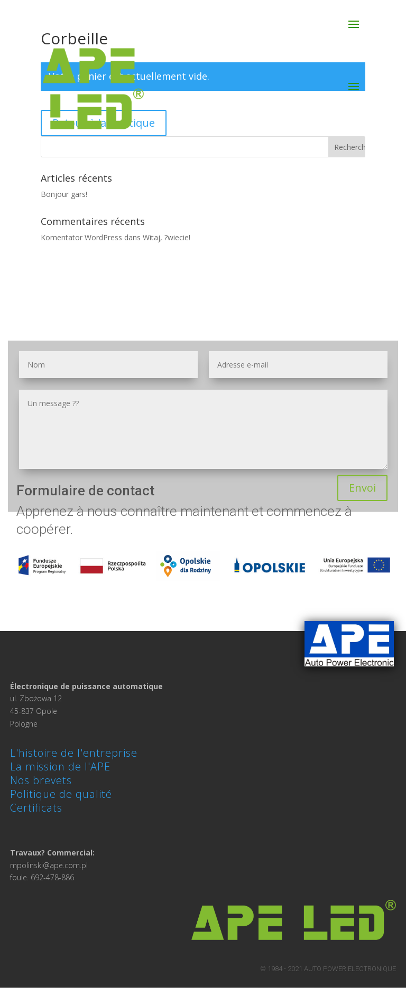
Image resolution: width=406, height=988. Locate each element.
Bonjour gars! (64, 194)
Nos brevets (41, 780)
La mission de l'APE (60, 766)
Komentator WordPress (81, 237)
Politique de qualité (61, 794)
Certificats (36, 808)
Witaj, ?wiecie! (166, 237)
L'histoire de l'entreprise (73, 753)
